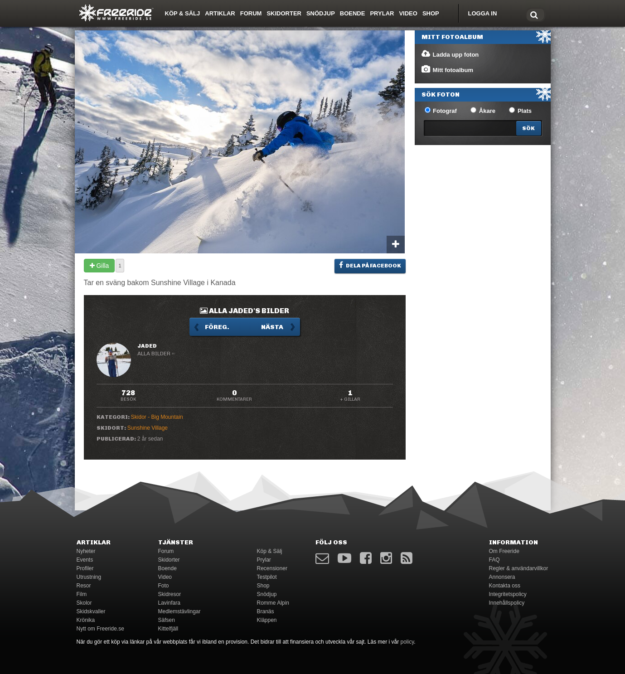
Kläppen (267, 620)
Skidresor (169, 594)
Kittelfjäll (168, 629)
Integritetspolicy (508, 594)
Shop (430, 13)
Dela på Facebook (370, 265)
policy (407, 642)
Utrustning (89, 577)
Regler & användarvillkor (518, 568)
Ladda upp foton (450, 54)
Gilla (99, 265)
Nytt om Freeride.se (100, 629)
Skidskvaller (91, 611)
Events (85, 560)
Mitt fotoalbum (447, 69)
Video (408, 13)
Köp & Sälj (182, 13)
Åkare (482, 110)
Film (82, 594)
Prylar (382, 13)
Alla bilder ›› (155, 353)
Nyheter (86, 551)
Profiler (85, 568)
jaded (147, 346)
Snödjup (320, 13)
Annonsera (502, 577)
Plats (520, 110)
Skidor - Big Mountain (157, 417)
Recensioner (272, 568)
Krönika (86, 620)
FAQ (494, 560)
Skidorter (283, 13)
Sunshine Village (147, 428)
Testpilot (267, 577)
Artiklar (220, 13)
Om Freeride (504, 551)
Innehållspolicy (507, 603)
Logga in (482, 13)
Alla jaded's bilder (244, 310)
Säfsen (166, 620)
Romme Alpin (273, 603)
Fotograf (441, 110)
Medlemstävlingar (179, 611)
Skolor (84, 603)
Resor (84, 585)
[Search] (528, 128)
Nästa (272, 327)
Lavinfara (169, 603)
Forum (251, 13)
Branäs (265, 611)
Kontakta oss (504, 585)
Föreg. (217, 327)
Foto (163, 585)
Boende (352, 13)
